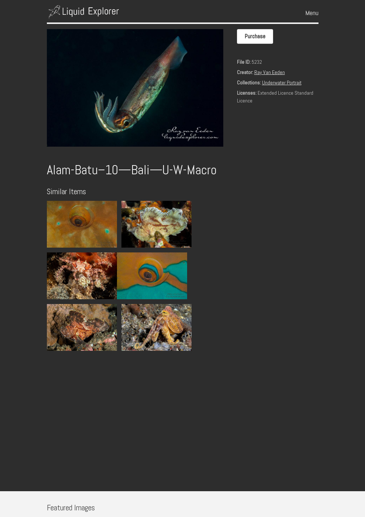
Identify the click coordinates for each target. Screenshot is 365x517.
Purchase (255, 36)
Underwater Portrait (282, 82)
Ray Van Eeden (269, 72)
